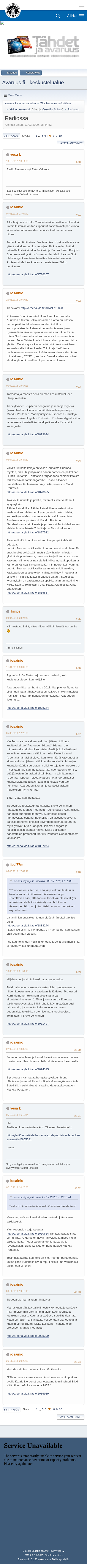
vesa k (15, 154)
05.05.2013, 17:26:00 (17, 733)
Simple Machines (54, 1555)
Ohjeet (26, 1551)
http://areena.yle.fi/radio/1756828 (42, 308)
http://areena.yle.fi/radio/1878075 (28, 492)
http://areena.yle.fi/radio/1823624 (28, 434)
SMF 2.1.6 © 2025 (33, 1555)
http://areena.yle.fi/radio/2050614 (28, 1233)
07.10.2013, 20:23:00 (17, 1187)
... (39, 135)
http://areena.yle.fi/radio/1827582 (28, 532)
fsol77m (16, 865)
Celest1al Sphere (52, 109)
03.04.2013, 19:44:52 (17, 459)
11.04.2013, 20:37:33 (17, 667)
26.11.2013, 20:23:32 (17, 1361)
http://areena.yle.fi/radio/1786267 (28, 274)
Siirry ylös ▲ (57, 1551)
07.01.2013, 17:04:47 (17, 213)
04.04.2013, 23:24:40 (17, 618)
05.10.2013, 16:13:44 (17, 1115)
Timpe (15, 611)
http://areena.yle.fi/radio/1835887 (28, 592)
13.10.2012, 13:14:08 (17, 161)
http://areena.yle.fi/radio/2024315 (28, 1069)
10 (60, 135)
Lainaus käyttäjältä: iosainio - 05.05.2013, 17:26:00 (42, 881)
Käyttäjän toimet (70, 143)
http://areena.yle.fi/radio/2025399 (28, 1335)
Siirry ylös (11, 1409)
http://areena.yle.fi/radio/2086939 (28, 1393)
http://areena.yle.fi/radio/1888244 (28, 707)
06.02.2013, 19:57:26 (17, 385)
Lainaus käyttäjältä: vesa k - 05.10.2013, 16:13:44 (42, 1197)
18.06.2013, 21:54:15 (17, 971)
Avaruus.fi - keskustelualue (33, 82)
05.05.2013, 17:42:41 (17, 871)
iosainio (16, 207)
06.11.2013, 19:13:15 (17, 1291)
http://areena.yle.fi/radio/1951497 (28, 1023)
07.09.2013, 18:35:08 (17, 1049)
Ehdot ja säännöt (40, 1551)
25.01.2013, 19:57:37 (17, 299)
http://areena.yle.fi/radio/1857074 (28, 846)
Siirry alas (11, 136)
